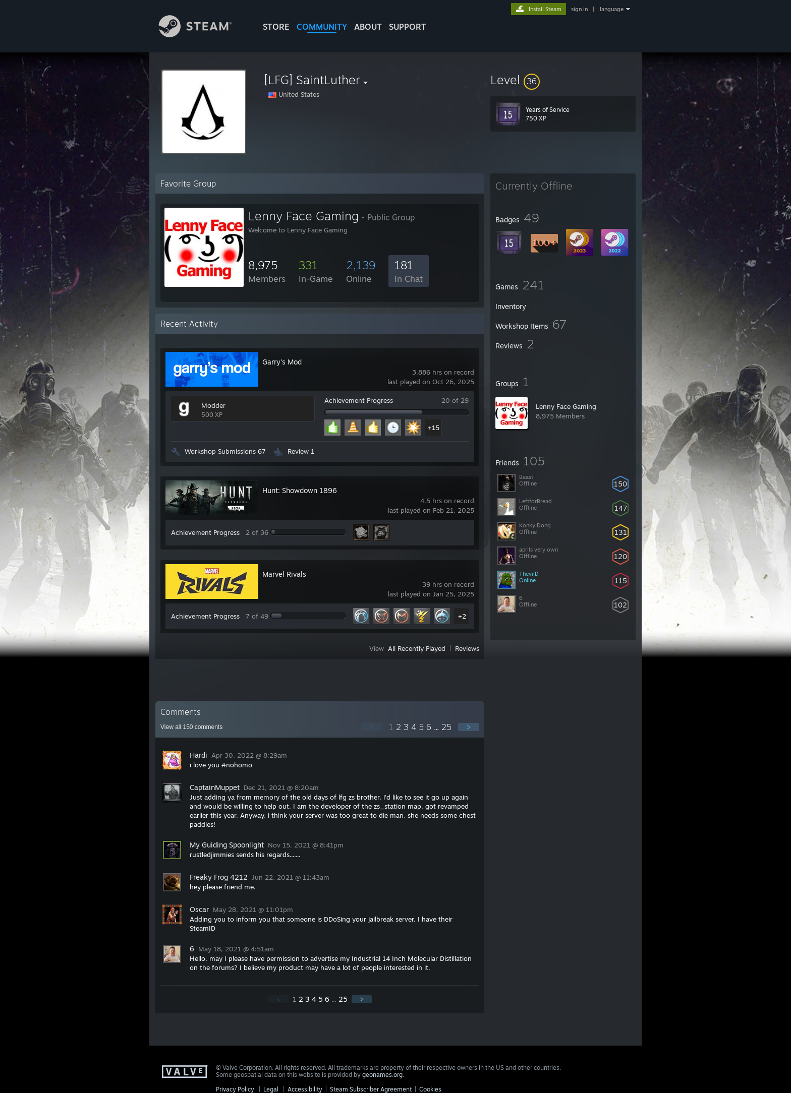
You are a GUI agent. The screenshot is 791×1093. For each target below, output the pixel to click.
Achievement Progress (358, 400)
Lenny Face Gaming (566, 406)
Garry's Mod (282, 361)
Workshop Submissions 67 (225, 451)
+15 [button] (433, 427)
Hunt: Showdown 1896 (299, 490)
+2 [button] (462, 616)
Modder (213, 405)
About (368, 27)
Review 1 (301, 451)
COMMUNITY (322, 27)
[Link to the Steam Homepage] (202, 34)
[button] (563, 80)
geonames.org (382, 1074)
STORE (276, 27)
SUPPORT (407, 27)
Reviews (467, 648)
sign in (579, 9)
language (612, 9)
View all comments (191, 727)
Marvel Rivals (284, 574)
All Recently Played (416, 648)
